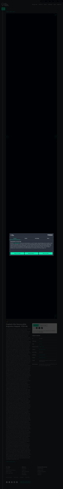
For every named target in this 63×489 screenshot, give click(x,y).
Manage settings (31, 253)
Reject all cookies (17, 253)
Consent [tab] (14, 238)
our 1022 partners (16, 243)
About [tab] (48, 238)
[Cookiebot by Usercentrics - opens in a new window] (48, 235)
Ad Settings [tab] (37, 238)
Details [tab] (26, 238)
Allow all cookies (46, 253)
